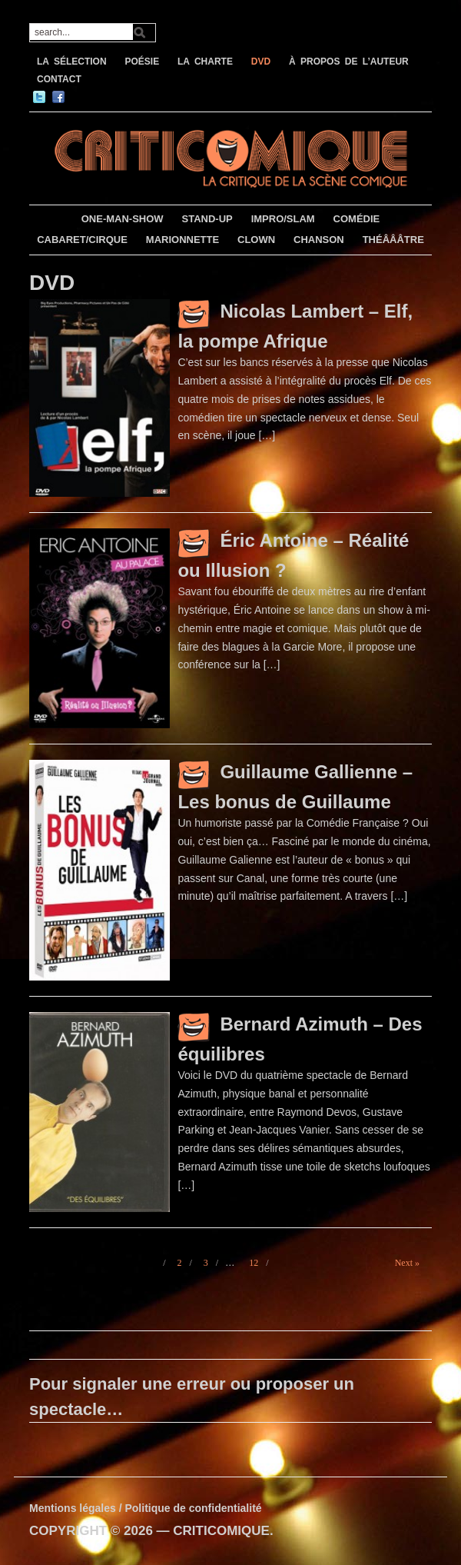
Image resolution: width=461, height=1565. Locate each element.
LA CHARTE (205, 61)
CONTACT (59, 79)
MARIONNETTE (182, 239)
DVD (260, 61)
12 (253, 1262)
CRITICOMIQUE (221, 1530)
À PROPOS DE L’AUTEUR (349, 61)
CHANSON (319, 239)
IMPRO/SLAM (283, 219)
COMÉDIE (356, 219)
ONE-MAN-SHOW (122, 219)
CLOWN (256, 239)
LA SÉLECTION (72, 61)
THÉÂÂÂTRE (393, 239)
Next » (407, 1262)
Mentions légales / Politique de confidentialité (145, 1508)
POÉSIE (141, 61)
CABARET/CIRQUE (82, 239)
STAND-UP (207, 219)
